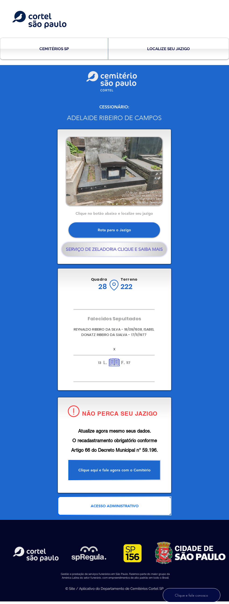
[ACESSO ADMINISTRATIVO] (114, 505)
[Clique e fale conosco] (191, 595)
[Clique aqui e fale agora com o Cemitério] (114, 470)
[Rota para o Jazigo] (114, 230)
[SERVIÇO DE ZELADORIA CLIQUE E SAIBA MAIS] (114, 249)
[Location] (114, 285)
